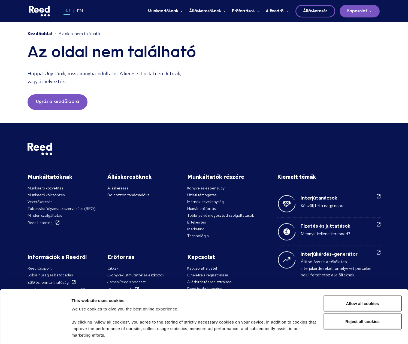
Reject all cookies (362, 285)
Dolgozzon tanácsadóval (128, 194)
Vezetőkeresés (40, 201)
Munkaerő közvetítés (45, 188)
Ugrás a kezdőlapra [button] (57, 101)
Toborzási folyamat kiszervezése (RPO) (62, 208)
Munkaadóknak (163, 11)
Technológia (198, 235)
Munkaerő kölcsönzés (46, 194)
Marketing (195, 229)
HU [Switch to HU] (67, 11)
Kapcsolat (357, 11)
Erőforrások (243, 11)
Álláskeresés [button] (315, 11)
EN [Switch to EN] (80, 11)
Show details (84, 333)
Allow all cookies (362, 267)
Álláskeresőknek (205, 11)
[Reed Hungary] (39, 11)
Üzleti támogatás (201, 194)
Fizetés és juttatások (325, 226)
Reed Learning (40, 222)
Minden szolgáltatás (45, 215)
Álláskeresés (117, 188)
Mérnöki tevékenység (205, 201)
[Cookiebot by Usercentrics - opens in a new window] (35, 333)
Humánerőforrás (201, 208)
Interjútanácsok (319, 198)
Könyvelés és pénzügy (206, 188)
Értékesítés (196, 222)
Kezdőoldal (40, 34)
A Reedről (275, 11)
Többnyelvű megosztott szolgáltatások (220, 215)
